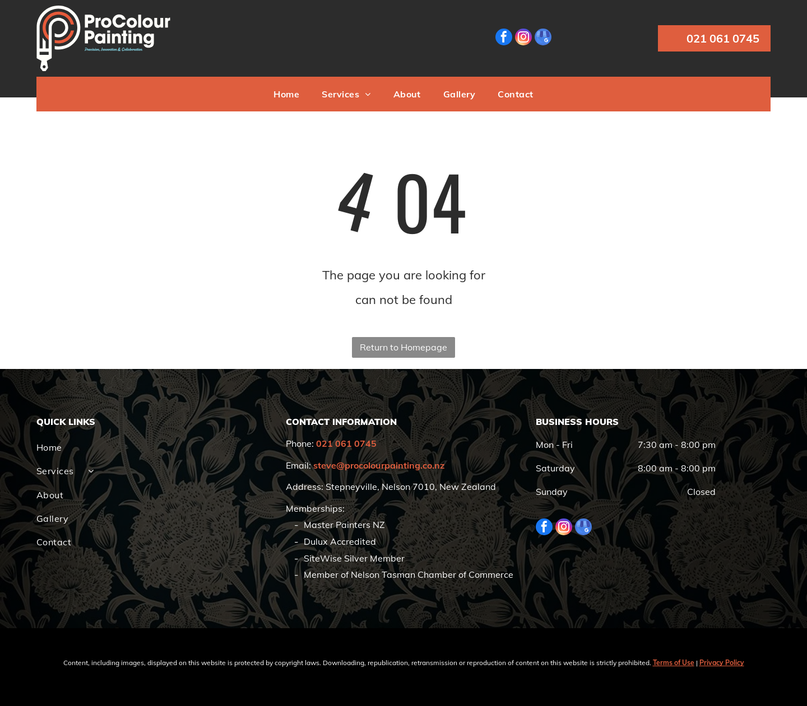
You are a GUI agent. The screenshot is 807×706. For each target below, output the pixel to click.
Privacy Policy (721, 662)
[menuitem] (286, 94)
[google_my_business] (543, 38)
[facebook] (503, 38)
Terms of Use (673, 662)
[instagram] (523, 38)
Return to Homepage (403, 347)
